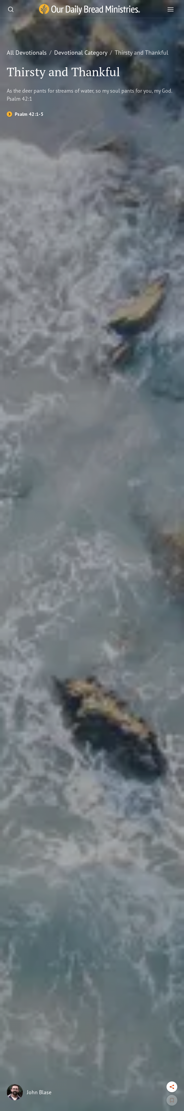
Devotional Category (80, 52)
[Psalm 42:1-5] (25, 114)
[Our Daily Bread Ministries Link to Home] (89, 9)
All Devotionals (27, 52)
